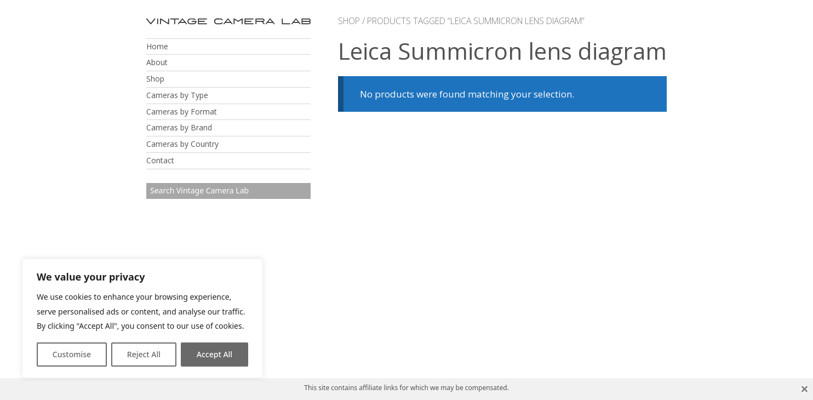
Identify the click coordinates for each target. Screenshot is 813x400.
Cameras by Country (182, 144)
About (157, 62)
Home (157, 46)
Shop (155, 78)
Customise (72, 354)
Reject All (144, 354)
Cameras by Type (177, 95)
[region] (142, 318)
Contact (160, 160)
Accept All (214, 354)
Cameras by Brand (179, 127)
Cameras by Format (181, 111)
